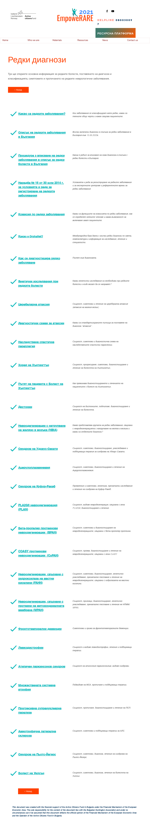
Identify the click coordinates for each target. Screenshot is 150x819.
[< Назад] (18, 90)
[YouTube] (112, 11)
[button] (37, 40)
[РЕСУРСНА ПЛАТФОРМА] (115, 33)
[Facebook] (107, 11)
